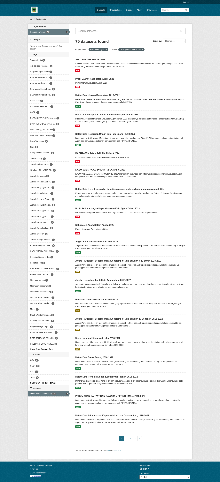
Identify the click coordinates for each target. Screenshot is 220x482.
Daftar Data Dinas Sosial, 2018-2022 (94, 357)
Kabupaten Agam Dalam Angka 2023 (94, 225)
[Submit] (186, 10)
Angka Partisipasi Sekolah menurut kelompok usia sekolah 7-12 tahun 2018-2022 (118, 261)
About (139, 10)
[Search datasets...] (126, 31)
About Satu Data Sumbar (41, 466)
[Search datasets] (175, 10)
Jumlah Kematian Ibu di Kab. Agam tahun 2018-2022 (103, 280)
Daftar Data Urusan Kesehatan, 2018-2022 (97, 95)
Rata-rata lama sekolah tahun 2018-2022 (96, 299)
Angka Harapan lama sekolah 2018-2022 (96, 241)
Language (144, 473)
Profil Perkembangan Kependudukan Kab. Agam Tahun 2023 (107, 208)
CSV (77, 272)
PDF (77, 70)
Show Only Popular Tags (41, 349)
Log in (186, 2)
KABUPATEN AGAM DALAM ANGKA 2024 (97, 153)
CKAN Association (38, 473)
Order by (157, 41)
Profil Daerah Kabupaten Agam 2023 (94, 79)
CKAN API (34, 469)
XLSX (78, 106)
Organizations (115, 10)
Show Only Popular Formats (43, 383)
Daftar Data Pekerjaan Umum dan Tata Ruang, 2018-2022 (105, 134)
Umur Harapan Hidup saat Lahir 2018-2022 (97, 338)
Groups (129, 10)
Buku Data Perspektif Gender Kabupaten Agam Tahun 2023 (106, 114)
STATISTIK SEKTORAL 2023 (90, 59)
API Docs (117, 450)
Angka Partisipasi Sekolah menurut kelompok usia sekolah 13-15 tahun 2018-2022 (119, 319)
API (108, 450)
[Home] (31, 19)
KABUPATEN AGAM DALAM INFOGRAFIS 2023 (100, 170)
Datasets (101, 10)
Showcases (151, 10)
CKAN (144, 468)
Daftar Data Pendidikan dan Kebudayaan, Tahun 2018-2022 (106, 377)
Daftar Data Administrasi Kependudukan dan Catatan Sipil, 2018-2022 (112, 415)
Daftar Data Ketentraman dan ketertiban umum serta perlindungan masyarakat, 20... (119, 189)
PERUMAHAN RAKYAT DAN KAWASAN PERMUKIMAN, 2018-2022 (110, 396)
